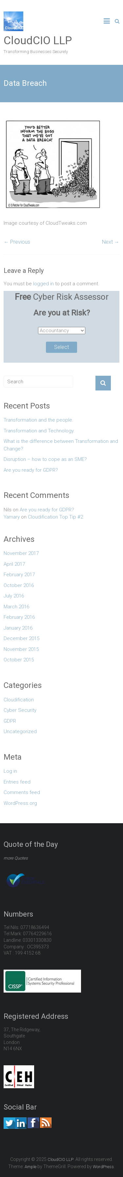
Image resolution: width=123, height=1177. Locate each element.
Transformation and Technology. (39, 431)
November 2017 (21, 553)
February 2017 (19, 575)
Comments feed (22, 792)
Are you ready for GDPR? (31, 470)
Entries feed (17, 782)
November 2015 (21, 649)
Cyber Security (20, 710)
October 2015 (19, 660)
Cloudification (19, 700)
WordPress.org (20, 803)
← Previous (17, 242)
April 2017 (14, 564)
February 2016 (19, 617)
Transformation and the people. (38, 420)
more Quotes (16, 858)
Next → (110, 242)
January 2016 (18, 628)
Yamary (12, 517)
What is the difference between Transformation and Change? (61, 445)
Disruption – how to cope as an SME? (45, 459)
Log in (10, 771)
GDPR (10, 721)
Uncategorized (20, 731)
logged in (43, 284)
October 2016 (19, 585)
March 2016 (16, 607)
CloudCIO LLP (38, 40)
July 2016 (14, 596)
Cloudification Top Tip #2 (55, 517)
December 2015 (21, 638)
